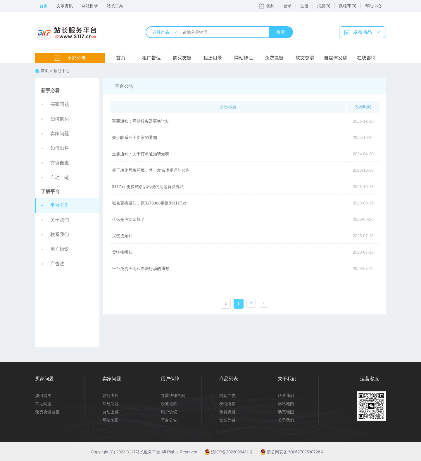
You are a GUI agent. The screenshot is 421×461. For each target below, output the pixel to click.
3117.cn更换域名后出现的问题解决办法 (148, 186)
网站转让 (243, 57)
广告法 (57, 263)
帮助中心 (373, 6)
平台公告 (59, 205)
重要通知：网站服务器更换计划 (140, 121)
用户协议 (59, 249)
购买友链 (182, 57)
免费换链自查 (47, 412)
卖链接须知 (122, 252)
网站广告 (227, 395)
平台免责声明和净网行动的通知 (140, 268)
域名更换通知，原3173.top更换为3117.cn (149, 203)
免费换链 (274, 57)
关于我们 (59, 219)
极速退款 (169, 403)
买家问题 (59, 104)
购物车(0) (347, 6)
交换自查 (59, 162)
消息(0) (323, 6)
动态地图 (286, 412)
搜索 (281, 32)
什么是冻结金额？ (128, 219)
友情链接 (227, 403)
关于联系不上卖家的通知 (134, 137)
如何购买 (59, 118)
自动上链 (59, 177)
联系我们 (59, 234)
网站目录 (90, 6)
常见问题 (43, 403)
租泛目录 (212, 57)
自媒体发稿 (335, 57)
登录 (287, 6)
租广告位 (151, 57)
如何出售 (59, 148)
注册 (304, 6)
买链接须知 (122, 235)
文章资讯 (64, 6)
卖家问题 (59, 133)
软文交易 (305, 57)
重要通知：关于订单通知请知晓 (140, 154)
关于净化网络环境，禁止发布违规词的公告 (151, 170)
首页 (43, 6)
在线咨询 (366, 57)
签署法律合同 (173, 395)
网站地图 (110, 420)
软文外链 (227, 420)
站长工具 (115, 6)
